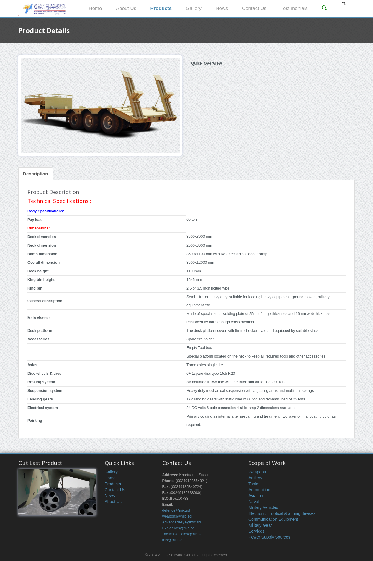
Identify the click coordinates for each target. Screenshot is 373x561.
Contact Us (254, 8)
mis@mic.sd (172, 540)
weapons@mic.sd (177, 516)
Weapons (257, 472)
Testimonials (294, 8)
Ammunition (259, 489)
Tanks (253, 483)
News (221, 8)
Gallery (194, 8)
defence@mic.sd (176, 510)
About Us (126, 8)
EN (343, 4)
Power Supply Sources (269, 537)
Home (95, 8)
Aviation (255, 495)
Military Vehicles (263, 507)
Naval (253, 501)
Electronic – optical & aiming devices (281, 513)
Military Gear (260, 525)
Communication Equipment (273, 519)
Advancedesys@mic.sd (181, 522)
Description (35, 173)
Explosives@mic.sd (178, 528)
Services (256, 531)
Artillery (255, 478)
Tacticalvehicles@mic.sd (182, 534)
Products (161, 8)
